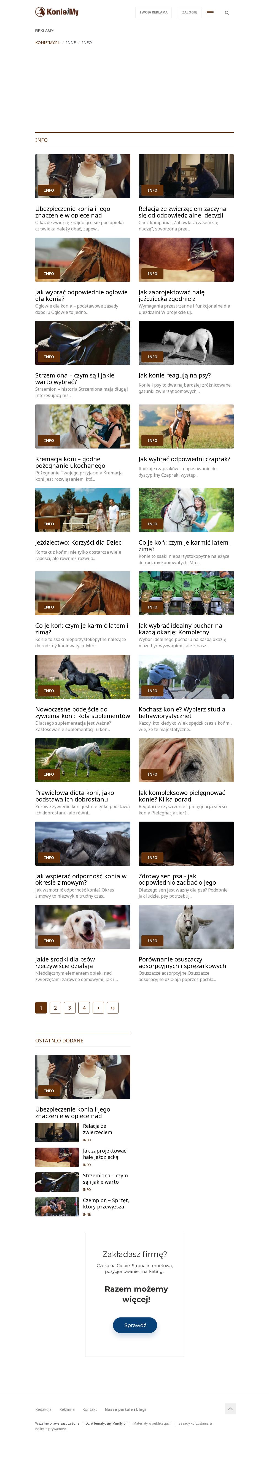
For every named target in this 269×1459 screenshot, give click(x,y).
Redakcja (43, 1409)
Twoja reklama (153, 12)
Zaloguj (189, 12)
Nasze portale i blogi (125, 1409)
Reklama (67, 1409)
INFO (49, 190)
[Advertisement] (134, 90)
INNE (87, 1214)
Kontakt (89, 1409)
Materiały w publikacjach (152, 1423)
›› (113, 1007)
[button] (227, 9)
